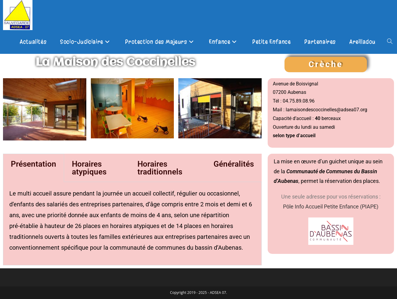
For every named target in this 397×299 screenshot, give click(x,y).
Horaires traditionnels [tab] (159, 167)
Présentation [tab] (33, 163)
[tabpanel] (132, 223)
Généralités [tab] (234, 163)
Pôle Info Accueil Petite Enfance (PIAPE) (330, 206)
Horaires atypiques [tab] (89, 167)
